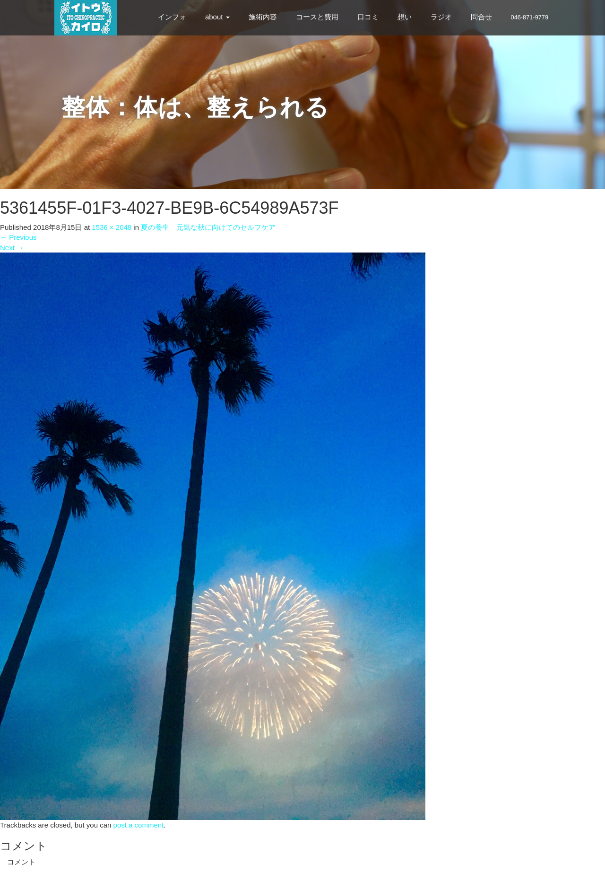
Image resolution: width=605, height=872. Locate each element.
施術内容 (263, 17)
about (217, 17)
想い (405, 17)
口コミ (368, 17)
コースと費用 (317, 17)
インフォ (172, 17)
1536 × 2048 (111, 227)
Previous (18, 237)
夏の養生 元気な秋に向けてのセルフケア (208, 227)
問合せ (481, 17)
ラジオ (441, 17)
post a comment (138, 825)
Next (12, 248)
